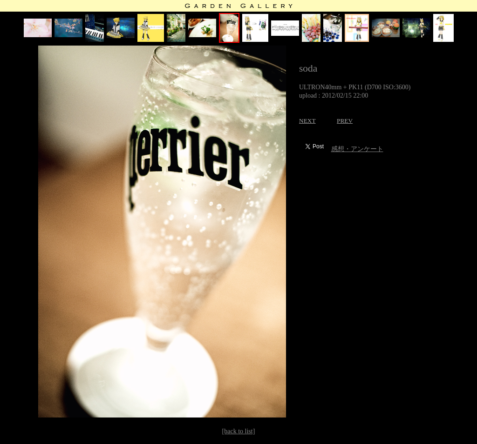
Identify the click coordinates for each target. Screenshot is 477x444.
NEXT (307, 120)
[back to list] (238, 431)
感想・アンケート (357, 149)
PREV (345, 120)
